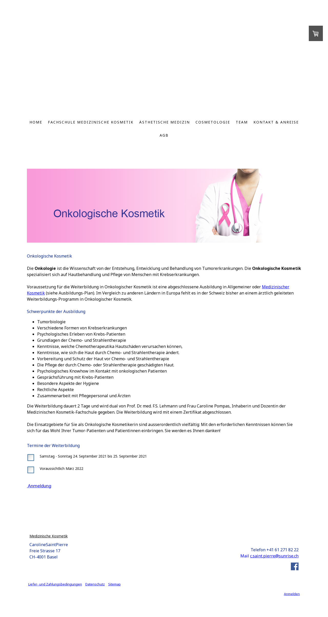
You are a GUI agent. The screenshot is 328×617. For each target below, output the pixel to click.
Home (35, 122)
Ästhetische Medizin (164, 122)
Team (242, 122)
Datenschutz (95, 584)
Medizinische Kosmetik (48, 536)
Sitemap (114, 584)
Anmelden (292, 594)
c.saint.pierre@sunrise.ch (274, 556)
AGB (164, 135)
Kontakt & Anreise (276, 122)
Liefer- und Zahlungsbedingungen (55, 584)
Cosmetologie (213, 122)
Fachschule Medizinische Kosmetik (91, 122)
